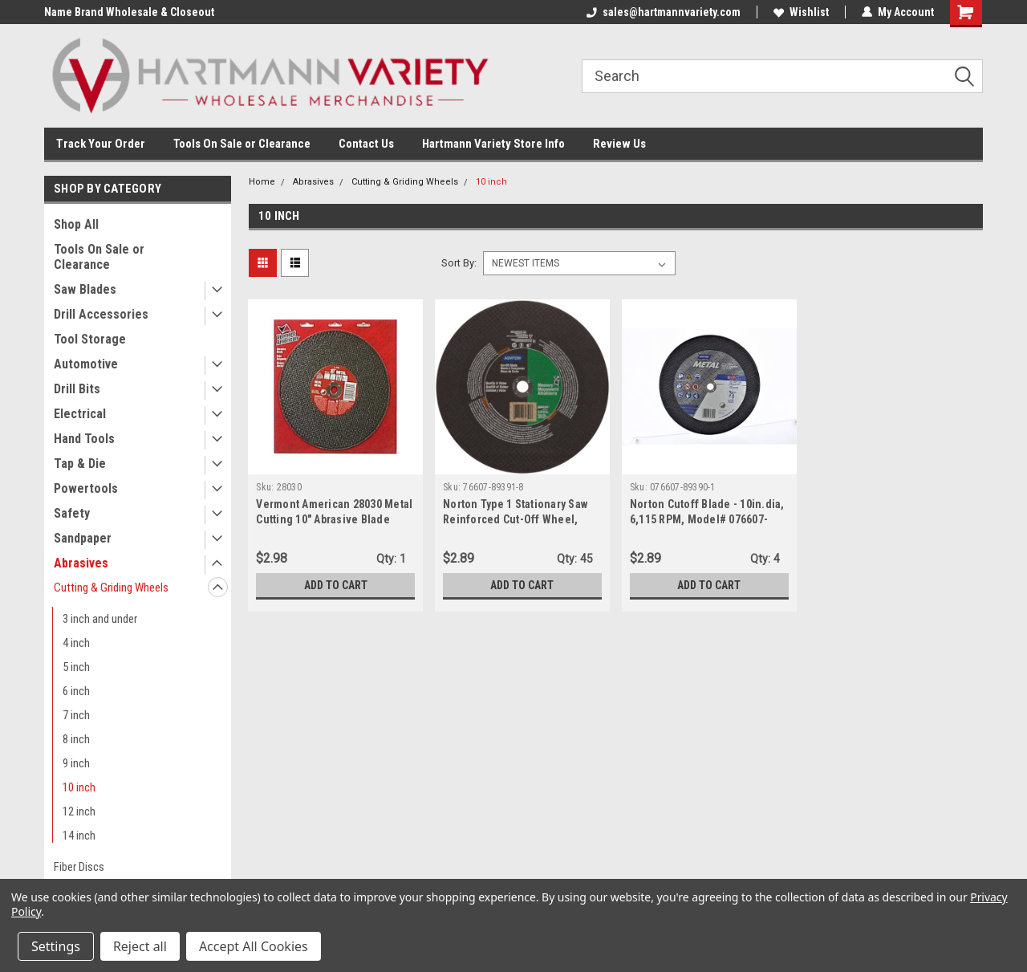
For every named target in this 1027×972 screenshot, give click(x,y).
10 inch (79, 787)
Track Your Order (100, 143)
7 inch (76, 715)
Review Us (619, 143)
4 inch (76, 643)
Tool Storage (90, 339)
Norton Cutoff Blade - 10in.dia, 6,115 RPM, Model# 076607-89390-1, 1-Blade (707, 519)
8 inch (76, 739)
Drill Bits (77, 389)
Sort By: (459, 263)
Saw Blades (85, 289)
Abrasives (81, 563)
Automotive (86, 364)
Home (262, 182)
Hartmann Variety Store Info (493, 143)
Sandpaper (83, 538)
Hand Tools (84, 438)
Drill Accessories (101, 314)
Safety (72, 513)
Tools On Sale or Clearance (242, 143)
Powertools (86, 488)
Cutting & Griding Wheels (111, 587)
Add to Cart (335, 585)
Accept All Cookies (253, 946)
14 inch (79, 835)
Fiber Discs (79, 867)
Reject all (140, 946)
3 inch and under (100, 619)
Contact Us (366, 143)
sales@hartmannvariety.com (664, 12)
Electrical (80, 413)
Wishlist (801, 12)
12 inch (79, 811)
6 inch (76, 691)
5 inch (76, 667)
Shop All (76, 224)
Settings (55, 946)
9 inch (76, 763)
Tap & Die (80, 463)
